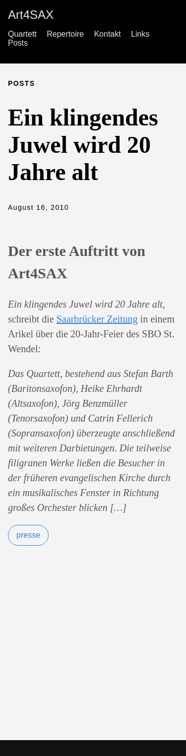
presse (28, 535)
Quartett (22, 34)
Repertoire (65, 34)
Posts (18, 43)
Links (140, 34)
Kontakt (107, 34)
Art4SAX (31, 14)
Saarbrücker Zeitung (97, 319)
